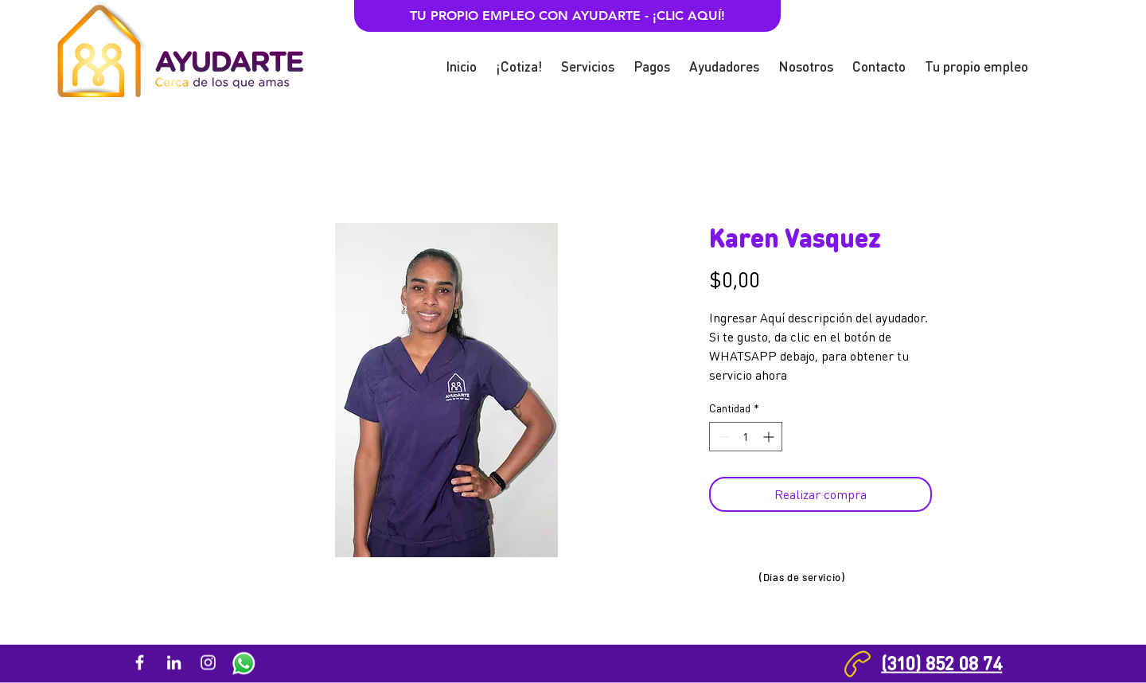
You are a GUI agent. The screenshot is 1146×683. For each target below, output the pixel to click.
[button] (519, 59)
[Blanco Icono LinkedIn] (174, 663)
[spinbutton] (745, 437)
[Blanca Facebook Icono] (140, 663)
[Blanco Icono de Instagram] (208, 663)
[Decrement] (721, 437)
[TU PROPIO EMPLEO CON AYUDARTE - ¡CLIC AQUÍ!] (567, 16)
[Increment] (770, 437)
